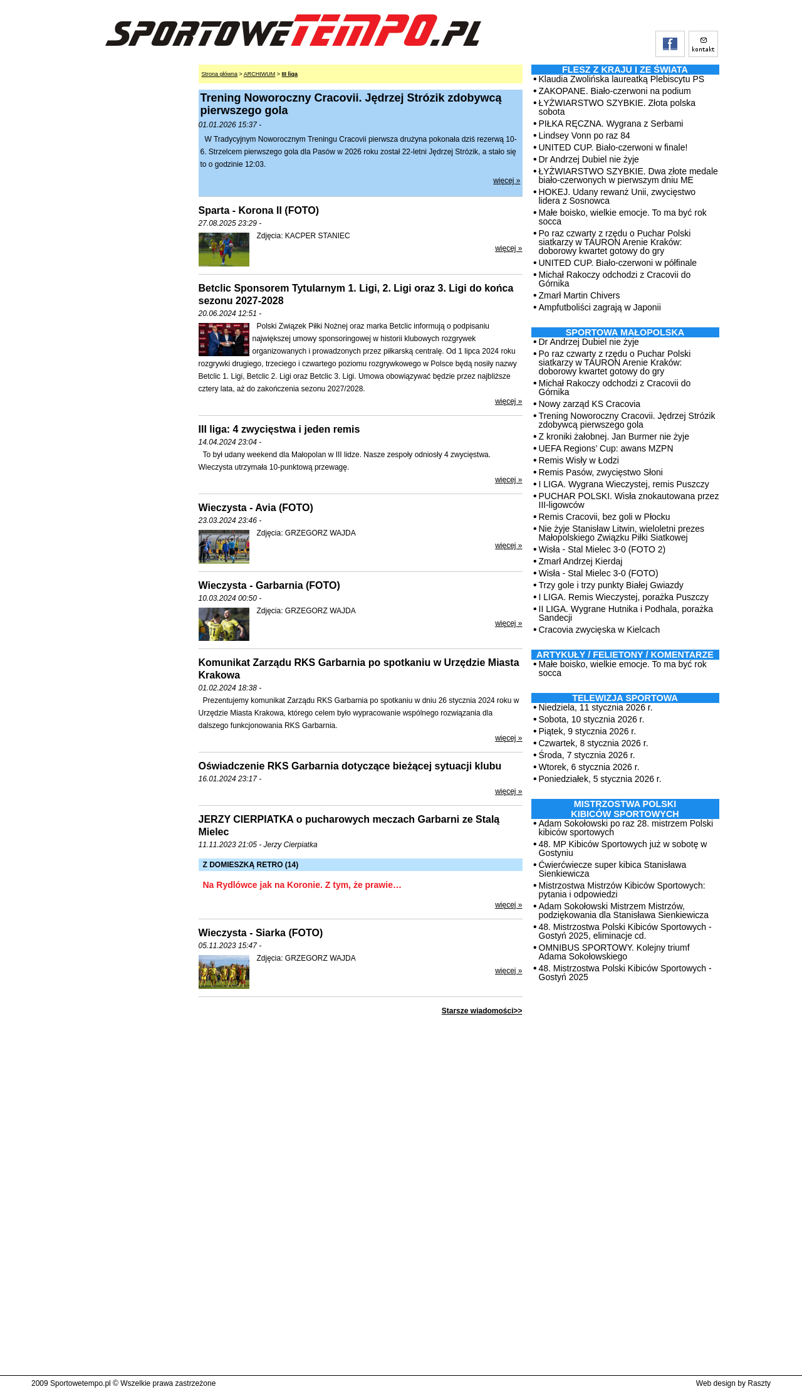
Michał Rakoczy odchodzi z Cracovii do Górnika (615, 279)
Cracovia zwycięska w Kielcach (599, 630)
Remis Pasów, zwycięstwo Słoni (601, 472)
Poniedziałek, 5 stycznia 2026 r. (600, 779)
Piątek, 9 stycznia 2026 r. (588, 731)
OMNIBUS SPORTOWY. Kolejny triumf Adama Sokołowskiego (614, 952)
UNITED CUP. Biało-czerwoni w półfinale (618, 263)
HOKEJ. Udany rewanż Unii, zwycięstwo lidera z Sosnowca (617, 196)
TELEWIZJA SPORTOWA (625, 698)
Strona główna (220, 74)
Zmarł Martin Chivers (579, 295)
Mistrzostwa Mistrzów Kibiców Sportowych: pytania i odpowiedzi (622, 889)
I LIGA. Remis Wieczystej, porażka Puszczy (624, 597)
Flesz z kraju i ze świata (625, 70)
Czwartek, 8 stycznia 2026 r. (593, 743)
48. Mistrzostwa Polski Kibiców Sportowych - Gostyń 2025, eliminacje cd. (625, 931)
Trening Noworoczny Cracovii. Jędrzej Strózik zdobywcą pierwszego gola (627, 420)
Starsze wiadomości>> (482, 1010)
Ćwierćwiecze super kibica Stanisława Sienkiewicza (613, 869)
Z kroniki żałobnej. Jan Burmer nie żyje (614, 436)
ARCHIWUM (260, 74)
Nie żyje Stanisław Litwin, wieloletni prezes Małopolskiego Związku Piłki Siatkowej (622, 533)
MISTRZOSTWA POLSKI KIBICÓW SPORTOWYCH (625, 809)
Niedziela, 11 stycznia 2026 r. (596, 707)
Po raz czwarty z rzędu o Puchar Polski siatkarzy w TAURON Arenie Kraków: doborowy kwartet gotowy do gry (615, 242)
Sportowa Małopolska (625, 332)
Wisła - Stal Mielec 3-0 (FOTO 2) (602, 549)
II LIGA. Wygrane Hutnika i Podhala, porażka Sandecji (626, 613)
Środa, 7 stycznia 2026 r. (587, 755)
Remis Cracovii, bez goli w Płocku (604, 517)
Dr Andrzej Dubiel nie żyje (589, 159)
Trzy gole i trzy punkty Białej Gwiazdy (611, 585)
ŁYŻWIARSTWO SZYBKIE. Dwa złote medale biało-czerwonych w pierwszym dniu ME (628, 175)
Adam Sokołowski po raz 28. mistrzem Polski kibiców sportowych (626, 827)
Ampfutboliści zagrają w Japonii (600, 307)
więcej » (506, 180)
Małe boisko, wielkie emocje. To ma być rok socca (623, 217)
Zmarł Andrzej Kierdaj (581, 561)
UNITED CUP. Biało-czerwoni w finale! (613, 147)
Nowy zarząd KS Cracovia (590, 404)
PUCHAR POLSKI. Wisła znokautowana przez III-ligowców (629, 500)
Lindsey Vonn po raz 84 (584, 135)
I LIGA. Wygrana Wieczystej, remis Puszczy (624, 484)
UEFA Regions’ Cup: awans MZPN (606, 448)
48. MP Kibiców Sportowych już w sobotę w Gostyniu (623, 848)
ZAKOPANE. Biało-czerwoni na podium (615, 91)
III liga (290, 74)
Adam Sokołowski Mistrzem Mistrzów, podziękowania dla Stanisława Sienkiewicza (624, 910)
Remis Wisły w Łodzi (579, 460)
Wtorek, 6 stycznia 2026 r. (589, 767)
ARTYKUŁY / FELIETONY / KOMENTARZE (625, 655)
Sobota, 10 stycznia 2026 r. (592, 719)
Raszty (759, 1383)
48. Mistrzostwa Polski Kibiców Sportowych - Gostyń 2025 (625, 972)
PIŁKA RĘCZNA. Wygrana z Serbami (611, 124)
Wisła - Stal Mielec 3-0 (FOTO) (599, 573)
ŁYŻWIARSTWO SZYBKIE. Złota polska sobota (617, 107)
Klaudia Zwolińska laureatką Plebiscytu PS (622, 79)
